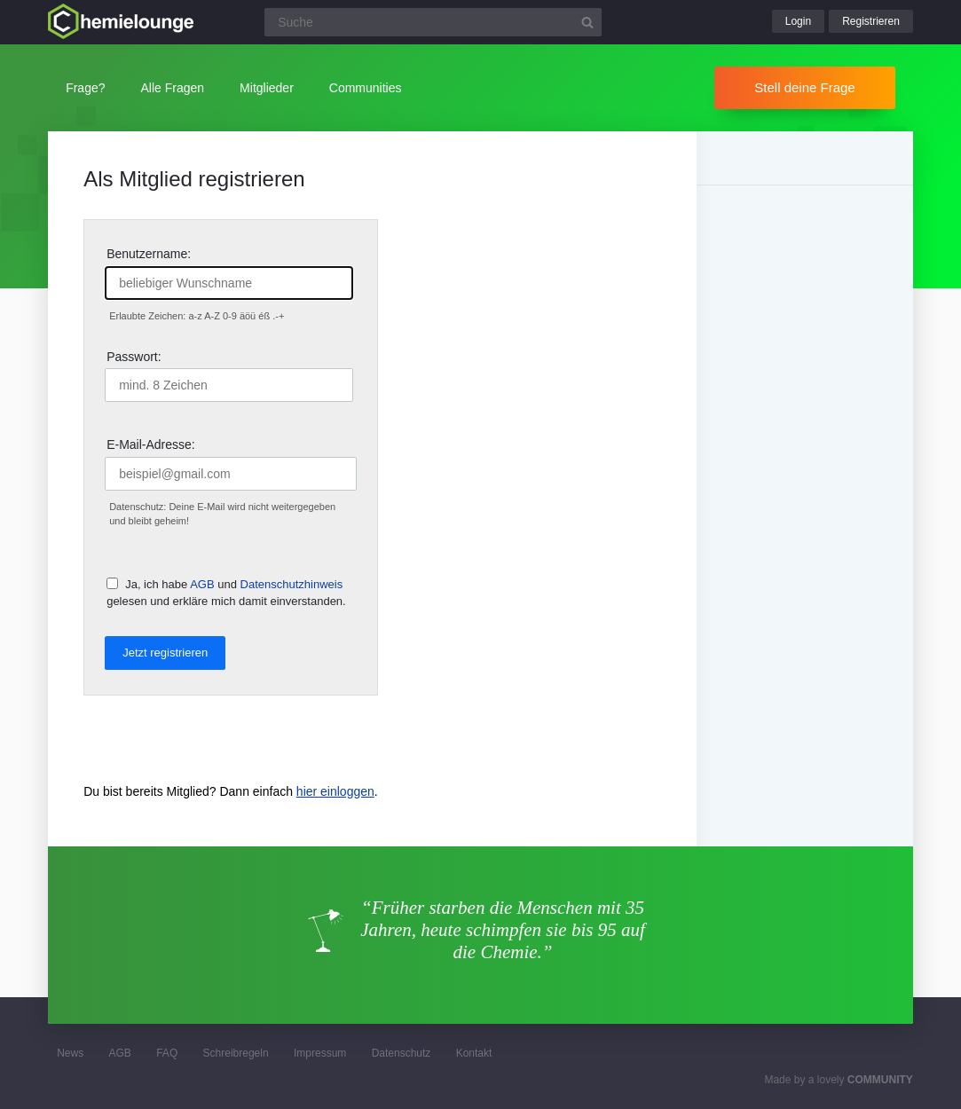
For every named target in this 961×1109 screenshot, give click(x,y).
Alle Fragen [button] (173, 88)
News (70, 1053)
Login (798, 21)
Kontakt (474, 1053)
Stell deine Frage (804, 87)
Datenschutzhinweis (291, 584)
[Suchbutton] (587, 22)
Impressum (320, 1053)
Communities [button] (365, 88)
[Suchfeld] (433, 22)
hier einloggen (335, 791)
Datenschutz (401, 1053)
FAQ (166, 1053)
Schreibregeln (236, 1053)
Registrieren (871, 21)
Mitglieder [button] (267, 88)
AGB (202, 584)
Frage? (85, 88)
